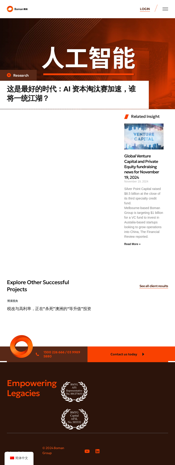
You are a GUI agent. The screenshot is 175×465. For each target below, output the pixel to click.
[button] (165, 8)
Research (21, 75)
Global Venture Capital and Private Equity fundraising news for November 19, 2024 (141, 166)
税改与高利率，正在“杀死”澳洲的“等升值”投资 (49, 308)
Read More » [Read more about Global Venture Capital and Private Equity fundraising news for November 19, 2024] (132, 244)
